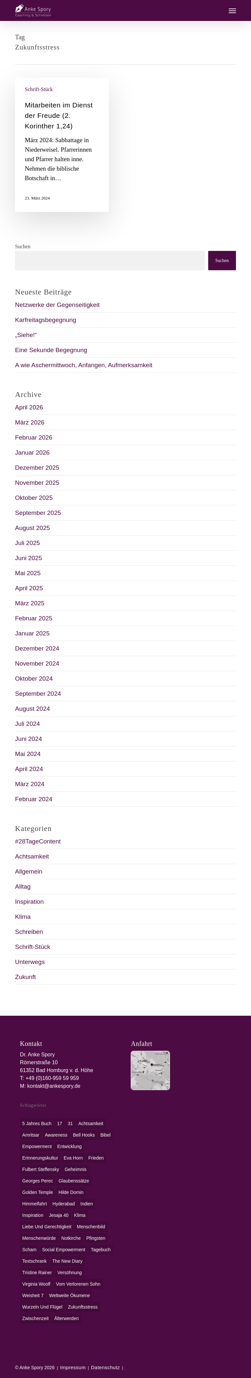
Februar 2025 (33, 618)
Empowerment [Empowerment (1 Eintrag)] (37, 1146)
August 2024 (32, 708)
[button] (232, 10)
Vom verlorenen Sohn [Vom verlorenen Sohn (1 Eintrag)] (78, 1284)
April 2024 (29, 768)
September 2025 (38, 512)
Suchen (22, 246)
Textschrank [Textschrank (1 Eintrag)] (34, 1261)
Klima (23, 916)
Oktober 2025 (34, 497)
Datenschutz (105, 1367)
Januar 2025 (32, 633)
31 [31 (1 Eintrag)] (70, 1123)
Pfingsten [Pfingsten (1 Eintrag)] (95, 1238)
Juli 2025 (27, 542)
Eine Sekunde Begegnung (51, 350)
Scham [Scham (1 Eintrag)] (29, 1249)
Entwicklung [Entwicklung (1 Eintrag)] (69, 1146)
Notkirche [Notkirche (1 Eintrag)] (71, 1238)
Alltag (23, 886)
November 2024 (37, 663)
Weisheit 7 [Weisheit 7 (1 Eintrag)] (32, 1295)
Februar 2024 (33, 799)
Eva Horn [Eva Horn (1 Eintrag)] (73, 1158)
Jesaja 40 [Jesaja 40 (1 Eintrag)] (59, 1215)
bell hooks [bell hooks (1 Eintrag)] (84, 1135)
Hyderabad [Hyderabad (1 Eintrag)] (64, 1203)
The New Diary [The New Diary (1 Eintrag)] (67, 1261)
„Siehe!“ (26, 334)
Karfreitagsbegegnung (45, 319)
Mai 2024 (28, 753)
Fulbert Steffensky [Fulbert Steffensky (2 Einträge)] (40, 1169)
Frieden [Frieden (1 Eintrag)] (96, 1158)
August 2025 (32, 527)
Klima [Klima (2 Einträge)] (80, 1215)
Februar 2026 (33, 437)
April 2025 (29, 588)
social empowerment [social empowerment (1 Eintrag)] (63, 1249)
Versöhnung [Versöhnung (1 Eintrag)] (70, 1272)
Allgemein (28, 871)
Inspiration (29, 901)
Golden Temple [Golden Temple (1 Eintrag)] (37, 1192)
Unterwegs (30, 961)
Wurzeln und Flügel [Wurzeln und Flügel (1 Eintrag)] (42, 1307)
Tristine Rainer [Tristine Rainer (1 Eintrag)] (37, 1272)
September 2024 (38, 693)
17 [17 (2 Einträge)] (59, 1123)
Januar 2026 (32, 452)
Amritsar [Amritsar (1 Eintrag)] (30, 1135)
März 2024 (29, 784)
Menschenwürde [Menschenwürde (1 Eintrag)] (39, 1238)
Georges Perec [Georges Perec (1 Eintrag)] (37, 1180)
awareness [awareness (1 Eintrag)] (56, 1135)
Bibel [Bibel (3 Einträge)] (105, 1135)
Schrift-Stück (39, 89)
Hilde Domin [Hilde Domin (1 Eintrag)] (71, 1192)
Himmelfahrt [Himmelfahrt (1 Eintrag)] (34, 1203)
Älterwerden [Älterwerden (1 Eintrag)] (66, 1318)
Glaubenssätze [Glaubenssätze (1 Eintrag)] (74, 1180)
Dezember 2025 (37, 467)
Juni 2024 (28, 738)
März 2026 (29, 422)
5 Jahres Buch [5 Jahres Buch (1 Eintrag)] (37, 1123)
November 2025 (37, 482)
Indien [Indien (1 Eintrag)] (86, 1203)
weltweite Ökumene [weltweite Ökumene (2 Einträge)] (69, 1295)
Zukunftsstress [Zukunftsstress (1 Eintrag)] (83, 1307)
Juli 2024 (27, 723)
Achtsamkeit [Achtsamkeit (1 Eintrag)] (90, 1123)
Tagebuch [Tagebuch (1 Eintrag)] (101, 1249)
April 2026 (29, 407)
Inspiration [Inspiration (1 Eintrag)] (32, 1215)
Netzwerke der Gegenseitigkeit (57, 304)
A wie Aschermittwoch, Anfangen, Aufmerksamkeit (83, 365)
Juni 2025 (28, 558)
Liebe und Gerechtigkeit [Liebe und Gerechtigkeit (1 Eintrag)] (46, 1226)
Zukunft (25, 976)
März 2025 (29, 603)
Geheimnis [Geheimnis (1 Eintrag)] (76, 1169)
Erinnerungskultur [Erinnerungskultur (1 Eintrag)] (40, 1158)
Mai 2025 (28, 573)
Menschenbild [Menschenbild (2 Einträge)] (91, 1226)
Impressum (73, 1367)
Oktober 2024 (34, 678)
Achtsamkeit (32, 856)
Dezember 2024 (37, 648)
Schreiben (29, 931)
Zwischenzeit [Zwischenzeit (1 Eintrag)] (35, 1318)
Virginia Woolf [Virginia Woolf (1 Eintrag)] (36, 1284)
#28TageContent (37, 841)
